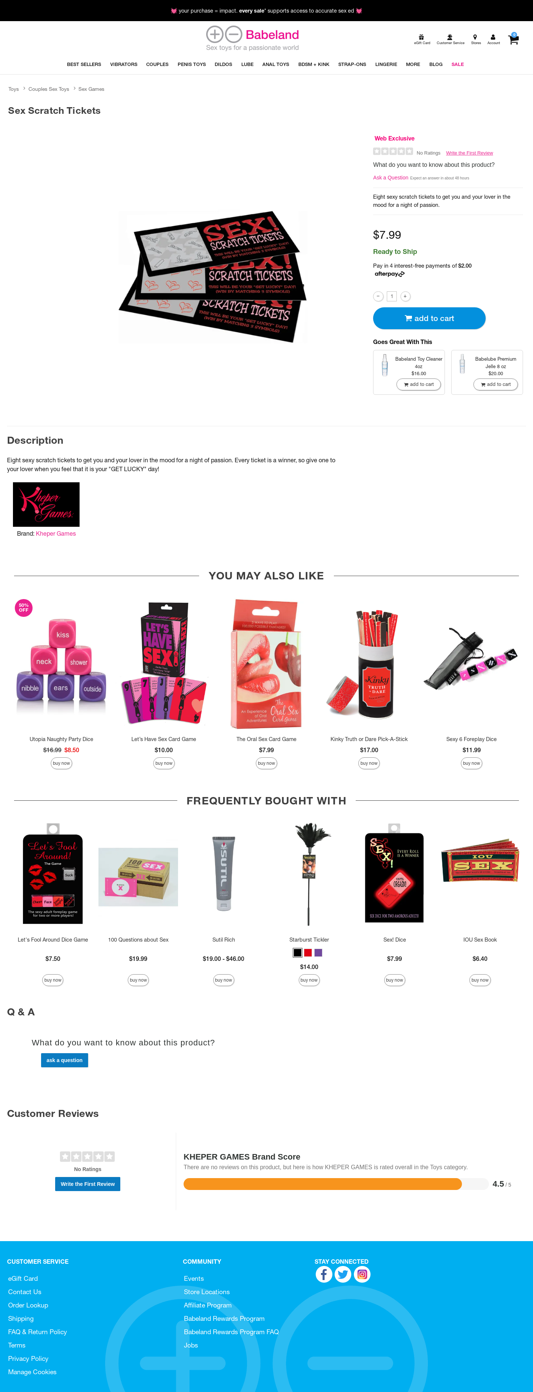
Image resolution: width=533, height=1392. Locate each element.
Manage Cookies (32, 1372)
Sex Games (91, 89)
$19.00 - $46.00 (223, 958)
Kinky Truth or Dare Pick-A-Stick (369, 739)
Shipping (21, 1318)
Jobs (191, 1345)
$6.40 (480, 958)
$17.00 (369, 750)
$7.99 (266, 750)
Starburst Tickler (309, 939)
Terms (17, 1345)
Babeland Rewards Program (224, 1318)
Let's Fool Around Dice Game (53, 939)
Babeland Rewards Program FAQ (231, 1332)
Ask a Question (390, 178)
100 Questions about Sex (138, 939)
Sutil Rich (223, 939)
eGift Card (23, 1278)
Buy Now (61, 763)
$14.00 (309, 967)
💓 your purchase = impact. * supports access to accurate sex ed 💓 (266, 10)
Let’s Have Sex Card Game (163, 739)
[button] (298, 953)
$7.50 (53, 958)
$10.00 (164, 750)
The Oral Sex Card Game (266, 739)
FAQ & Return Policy (37, 1332)
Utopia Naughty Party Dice (61, 739)
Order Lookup (28, 1305)
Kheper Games (56, 533)
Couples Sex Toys (49, 89)
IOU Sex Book (480, 939)
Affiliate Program (208, 1305)
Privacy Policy (28, 1358)
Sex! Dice (394, 939)
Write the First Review (469, 153)
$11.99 (472, 750)
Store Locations (207, 1292)
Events (194, 1278)
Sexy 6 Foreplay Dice (471, 739)
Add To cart (429, 318)
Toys (14, 89)
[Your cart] (513, 39)
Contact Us (24, 1292)
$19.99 (138, 958)
